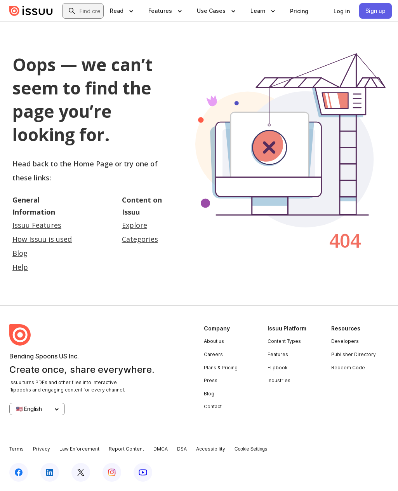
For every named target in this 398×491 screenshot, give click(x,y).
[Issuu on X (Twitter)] (80, 472)
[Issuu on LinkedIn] (49, 472)
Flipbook (278, 367)
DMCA (160, 449)
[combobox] (90, 10)
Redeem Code (348, 367)
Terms (16, 449)
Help (20, 267)
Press (210, 380)
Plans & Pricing (221, 367)
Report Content (126, 449)
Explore (134, 225)
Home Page (93, 163)
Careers (213, 354)
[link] (299, 11)
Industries (279, 380)
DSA (182, 449)
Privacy (41, 449)
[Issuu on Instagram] (112, 472)
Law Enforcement (79, 449)
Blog (20, 253)
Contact (213, 406)
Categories (140, 239)
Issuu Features (36, 225)
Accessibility (210, 449)
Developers (345, 341)
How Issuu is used (42, 239)
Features (278, 354)
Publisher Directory (353, 354)
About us (214, 341)
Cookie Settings (251, 449)
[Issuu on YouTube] (143, 472)
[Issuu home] (31, 11)
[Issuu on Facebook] (18, 472)
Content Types (284, 341)
